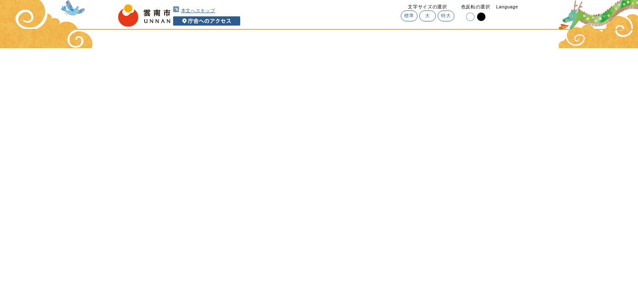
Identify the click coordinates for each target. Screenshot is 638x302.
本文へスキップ (194, 9)
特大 (446, 15)
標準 (409, 15)
